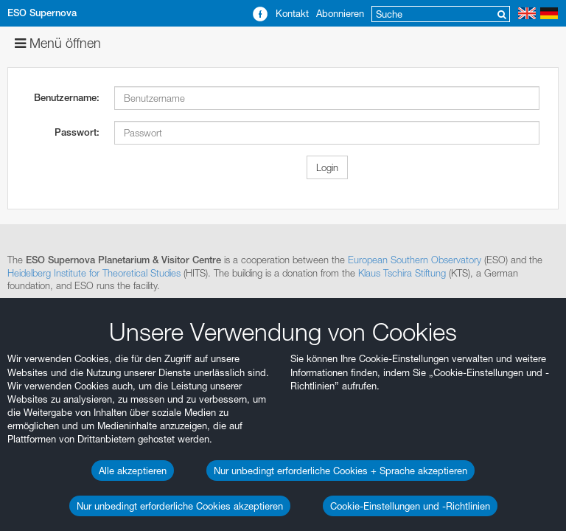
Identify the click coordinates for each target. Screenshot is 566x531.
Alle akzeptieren (133, 470)
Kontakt (292, 13)
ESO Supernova (42, 12)
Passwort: (77, 132)
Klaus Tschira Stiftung (402, 273)
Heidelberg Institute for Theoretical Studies (94, 273)
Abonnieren (340, 13)
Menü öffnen (58, 43)
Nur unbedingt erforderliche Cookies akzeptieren (180, 506)
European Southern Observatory (414, 260)
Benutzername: (66, 97)
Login (327, 167)
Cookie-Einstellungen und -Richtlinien (410, 506)
